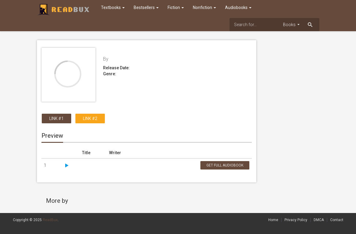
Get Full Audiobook (224, 165)
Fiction (176, 7)
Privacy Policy (295, 220)
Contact (336, 220)
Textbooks (113, 7)
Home (273, 220)
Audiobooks (238, 7)
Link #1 (56, 118)
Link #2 (90, 118)
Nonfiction (204, 7)
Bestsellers (146, 7)
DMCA (319, 220)
